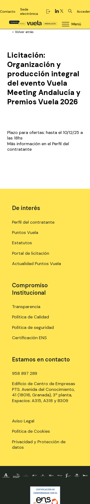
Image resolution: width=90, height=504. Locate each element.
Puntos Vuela (25, 232)
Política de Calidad (30, 317)
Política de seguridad (33, 327)
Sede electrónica (35, 11)
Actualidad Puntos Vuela (36, 263)
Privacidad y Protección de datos (39, 444)
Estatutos (22, 243)
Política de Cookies (31, 431)
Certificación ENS (29, 338)
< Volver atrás (23, 32)
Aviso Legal (23, 421)
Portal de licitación (30, 253)
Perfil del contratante (33, 222)
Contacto (7, 11)
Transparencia (26, 307)
